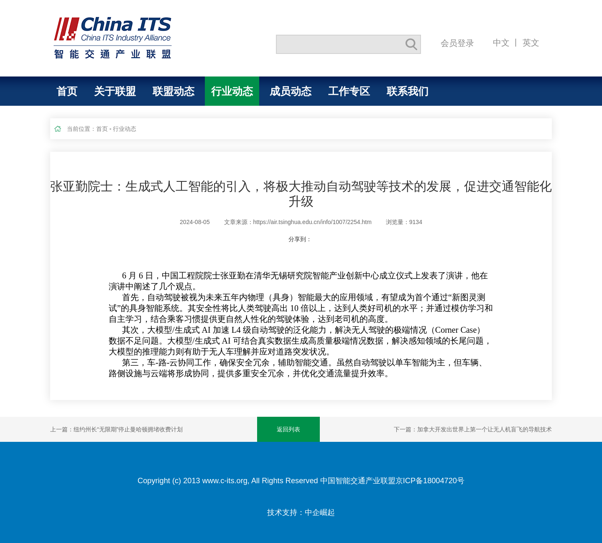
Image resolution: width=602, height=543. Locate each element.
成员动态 (290, 91)
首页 (66, 91)
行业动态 (232, 91)
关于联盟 (115, 91)
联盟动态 (173, 91)
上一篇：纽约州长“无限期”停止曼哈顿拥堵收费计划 (116, 429)
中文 (501, 42)
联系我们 (408, 91)
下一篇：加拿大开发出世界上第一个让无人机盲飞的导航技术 (473, 429)
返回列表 (288, 429)
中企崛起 (320, 512)
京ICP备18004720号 (429, 481)
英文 (531, 42)
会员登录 (457, 43)
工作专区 (349, 91)
